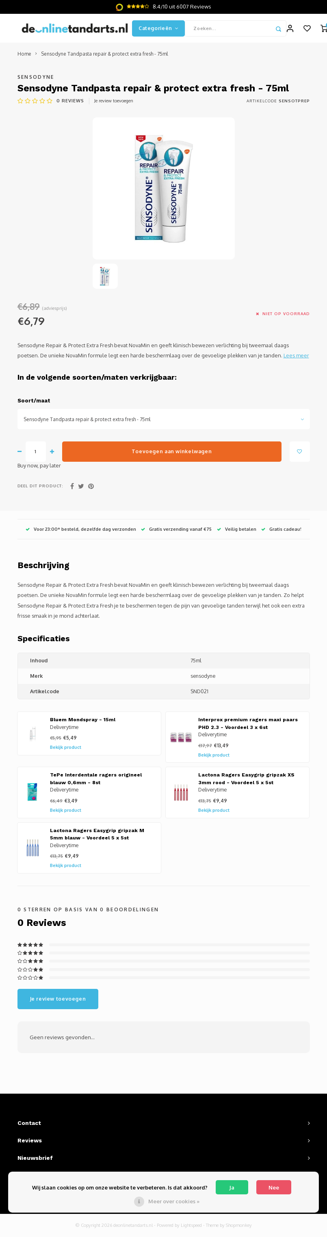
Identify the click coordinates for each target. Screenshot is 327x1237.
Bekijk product (65, 751)
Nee (274, 1187)
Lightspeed (191, 1229)
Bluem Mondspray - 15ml (82, 724)
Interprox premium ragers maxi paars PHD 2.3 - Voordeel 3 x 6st (248, 727)
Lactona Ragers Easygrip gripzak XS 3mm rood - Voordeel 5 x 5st (246, 782)
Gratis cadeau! (281, 533)
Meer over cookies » (173, 1201)
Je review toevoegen (113, 104)
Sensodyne (35, 81)
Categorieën (158, 30)
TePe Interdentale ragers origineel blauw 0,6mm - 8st (96, 782)
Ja (231, 1187)
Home (24, 58)
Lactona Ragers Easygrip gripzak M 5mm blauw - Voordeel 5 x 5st (97, 838)
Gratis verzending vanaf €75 (176, 533)
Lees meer (296, 359)
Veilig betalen (236, 533)
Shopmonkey (239, 1229)
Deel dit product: (40, 489)
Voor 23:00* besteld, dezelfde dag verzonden (81, 533)
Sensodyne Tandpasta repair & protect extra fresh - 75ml (104, 58)
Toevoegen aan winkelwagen (172, 455)
